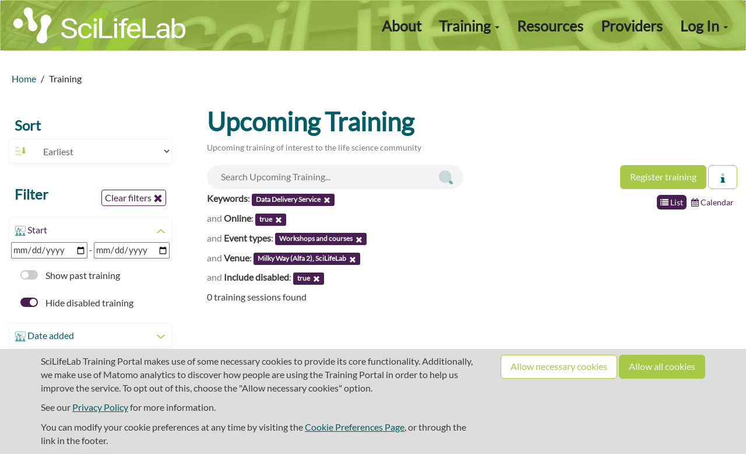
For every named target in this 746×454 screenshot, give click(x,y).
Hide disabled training (76, 302)
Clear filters (134, 198)
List (671, 202)
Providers (632, 25)
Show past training (70, 275)
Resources (550, 25)
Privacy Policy (100, 407)
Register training (663, 176)
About (401, 25)
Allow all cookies (662, 366)
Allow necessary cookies (559, 366)
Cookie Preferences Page (354, 426)
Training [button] (469, 25)
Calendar (712, 202)
